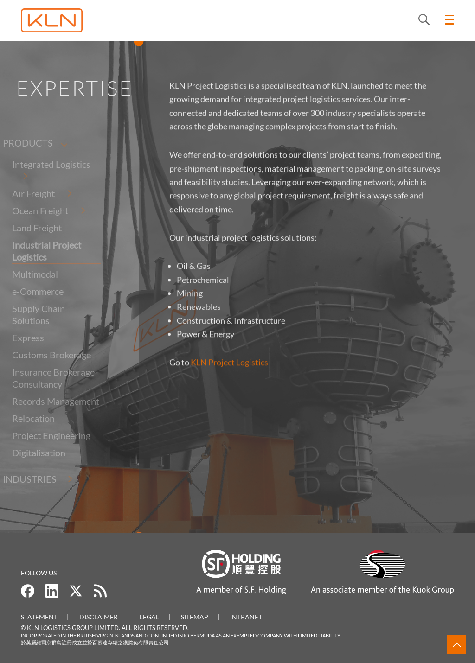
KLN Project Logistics (229, 368)
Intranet (246, 617)
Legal (149, 617)
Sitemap (194, 617)
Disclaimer (98, 617)
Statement (39, 617)
